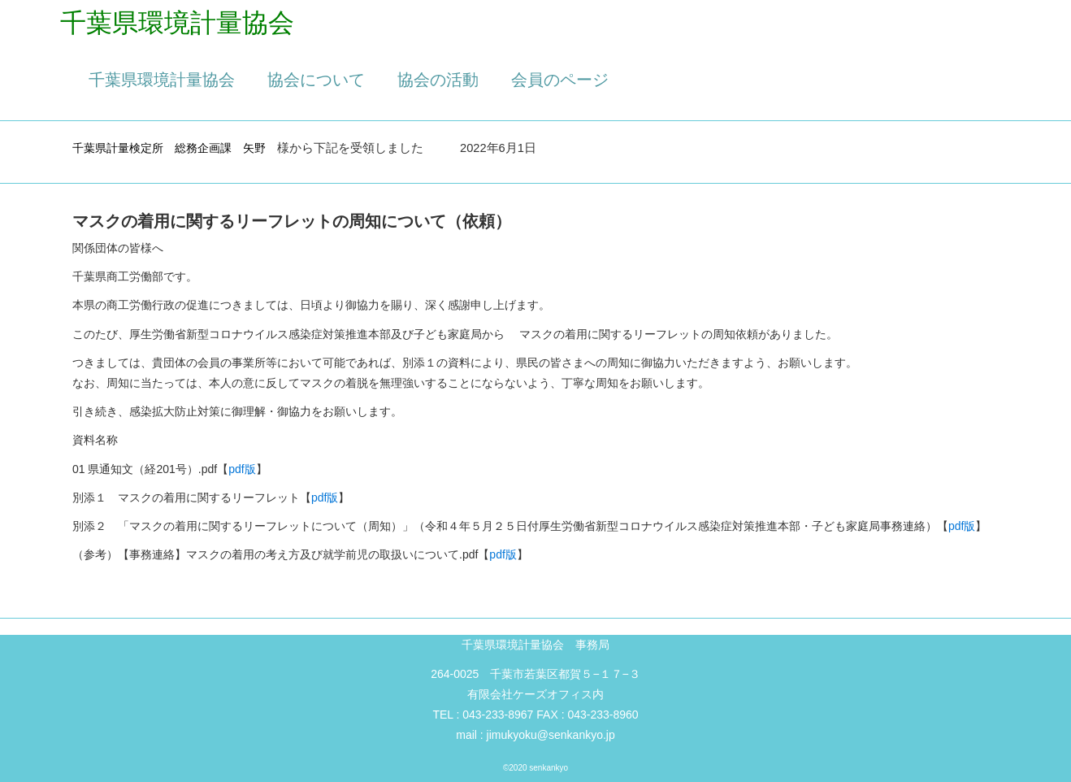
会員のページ (560, 80)
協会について (316, 80)
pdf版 (241, 469)
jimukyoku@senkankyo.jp (551, 734)
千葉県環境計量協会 (162, 80)
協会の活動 (438, 80)
